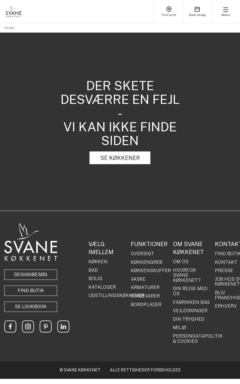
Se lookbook (31, 306)
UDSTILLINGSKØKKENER (107, 295)
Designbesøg (30, 274)
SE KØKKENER (120, 158)
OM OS (180, 261)
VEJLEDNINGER (190, 310)
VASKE (138, 279)
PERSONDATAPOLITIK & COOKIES (192, 339)
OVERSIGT (142, 253)
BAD (93, 270)
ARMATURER (145, 287)
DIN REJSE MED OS (190, 291)
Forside (9, 27)
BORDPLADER (146, 304)
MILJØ (179, 327)
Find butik (31, 290)
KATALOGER (102, 287)
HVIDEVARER (145, 296)
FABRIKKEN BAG (191, 302)
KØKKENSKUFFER (150, 270)
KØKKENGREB (146, 262)
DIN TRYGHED (188, 319)
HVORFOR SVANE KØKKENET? (187, 275)
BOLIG (95, 278)
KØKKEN (98, 261)
